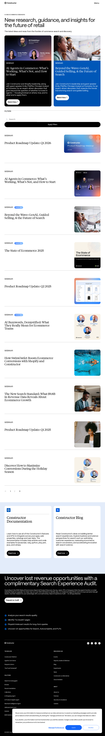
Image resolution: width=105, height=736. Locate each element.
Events (56, 657)
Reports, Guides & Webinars (62, 660)
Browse (6, 684)
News (55, 672)
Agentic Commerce (10, 660)
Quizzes (6, 711)
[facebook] (96, 643)
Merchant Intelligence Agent (12, 703)
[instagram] (99, 643)
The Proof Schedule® (10, 668)
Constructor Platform (10, 657)
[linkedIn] (88, 643)
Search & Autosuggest (10, 681)
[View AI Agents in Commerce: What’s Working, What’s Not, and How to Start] (27, 70)
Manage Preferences (56, 728)
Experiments (57, 668)
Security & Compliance (60, 700)
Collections (7, 692)
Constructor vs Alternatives (61, 676)
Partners (56, 696)
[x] (92, 643)
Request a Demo (9, 664)
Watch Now (13, 102)
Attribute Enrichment (10, 707)
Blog (55, 664)
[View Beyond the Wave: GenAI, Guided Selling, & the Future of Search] (77, 70)
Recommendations (10, 688)
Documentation (58, 679)
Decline (90, 728)
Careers (56, 703)
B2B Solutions (8, 715)
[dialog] (57, 721)
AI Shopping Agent (9, 696)
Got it (73, 728)
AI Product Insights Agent (11, 700)
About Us (56, 692)
